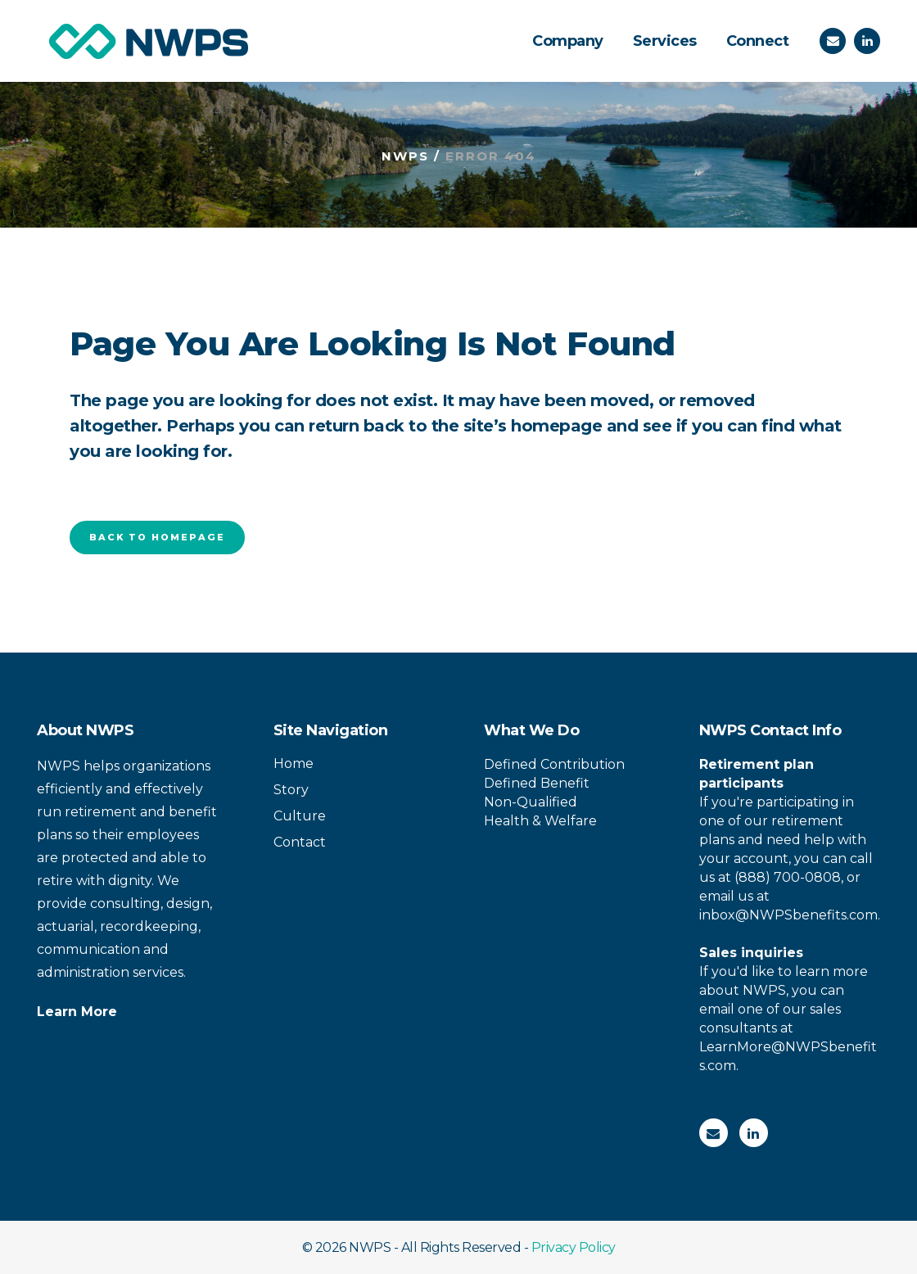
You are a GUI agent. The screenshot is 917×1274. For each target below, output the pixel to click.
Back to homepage (157, 537)
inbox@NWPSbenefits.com (788, 915)
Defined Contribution (554, 764)
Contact (299, 842)
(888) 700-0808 (787, 877)
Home (293, 763)
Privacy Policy (573, 1247)
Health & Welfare (540, 821)
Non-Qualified (530, 802)
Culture (299, 816)
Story (291, 789)
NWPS (405, 156)
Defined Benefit (537, 783)
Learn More (77, 1011)
